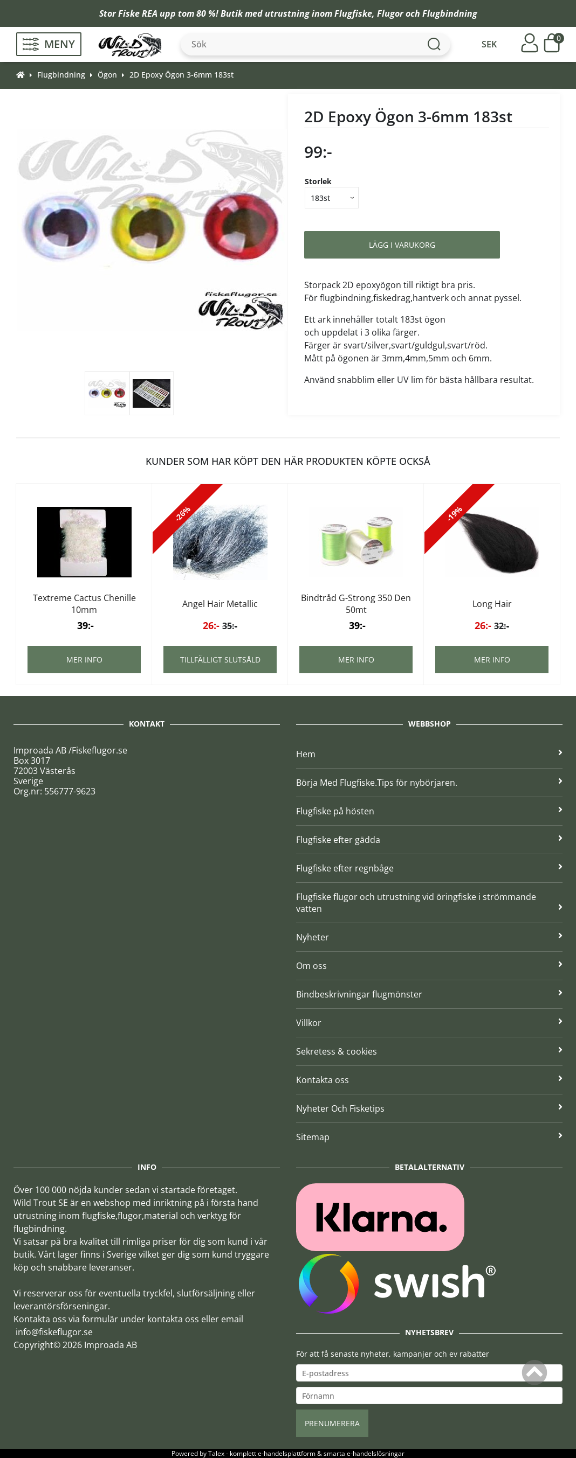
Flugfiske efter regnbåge (429, 868)
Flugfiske (353, 13)
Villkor (429, 1023)
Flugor (390, 13)
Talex (216, 1453)
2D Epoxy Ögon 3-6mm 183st (181, 74)
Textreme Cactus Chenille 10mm (84, 604)
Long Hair (492, 604)
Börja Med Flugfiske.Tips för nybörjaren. (429, 783)
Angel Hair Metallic (220, 604)
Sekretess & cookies (429, 1051)
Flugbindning (449, 13)
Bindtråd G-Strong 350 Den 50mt (356, 604)
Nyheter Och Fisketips (429, 1108)
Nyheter (429, 937)
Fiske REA (137, 13)
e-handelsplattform (287, 1453)
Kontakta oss (429, 1080)
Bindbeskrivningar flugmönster (429, 994)
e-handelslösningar (375, 1453)
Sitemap (429, 1137)
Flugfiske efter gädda (429, 840)
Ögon (107, 74)
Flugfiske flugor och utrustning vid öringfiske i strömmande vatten (429, 903)
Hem (429, 754)
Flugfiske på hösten (429, 811)
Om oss (429, 966)
